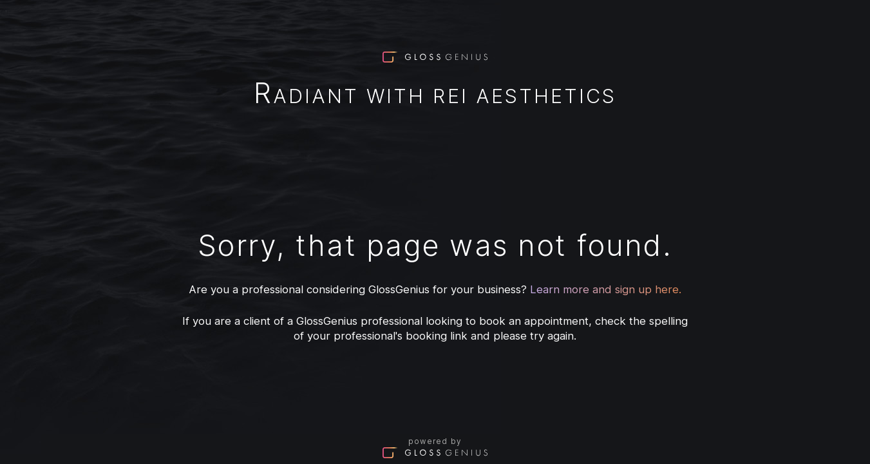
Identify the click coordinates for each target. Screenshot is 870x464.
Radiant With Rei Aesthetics (435, 96)
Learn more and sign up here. (605, 289)
